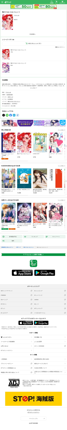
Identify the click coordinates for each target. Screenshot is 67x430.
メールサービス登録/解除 (8, 341)
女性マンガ (10, 97)
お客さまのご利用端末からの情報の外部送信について (48, 372)
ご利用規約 (4, 359)
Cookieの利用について (40, 368)
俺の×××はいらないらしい (14, 101)
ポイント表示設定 (39, 346)
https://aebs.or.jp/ (27, 385)
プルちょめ (16, 15)
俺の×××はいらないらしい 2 (18, 63)
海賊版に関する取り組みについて (10, 372)
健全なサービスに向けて (41, 363)
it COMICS (10, 99)
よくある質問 (38, 341)
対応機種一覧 (38, 337)
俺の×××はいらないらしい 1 (18, 50)
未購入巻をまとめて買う (35, 43)
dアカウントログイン (7, 350)
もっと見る (61, 130)
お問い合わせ (4, 346)
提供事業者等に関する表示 (41, 359)
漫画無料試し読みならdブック (7, 247)
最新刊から (62, 47)
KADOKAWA (10, 94)
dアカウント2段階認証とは (8, 368)
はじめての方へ (6, 337)
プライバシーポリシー (7, 363)
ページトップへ (33, 418)
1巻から (57, 47)
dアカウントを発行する (33, 410)
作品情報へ (33, 34)
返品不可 (15, 19)
